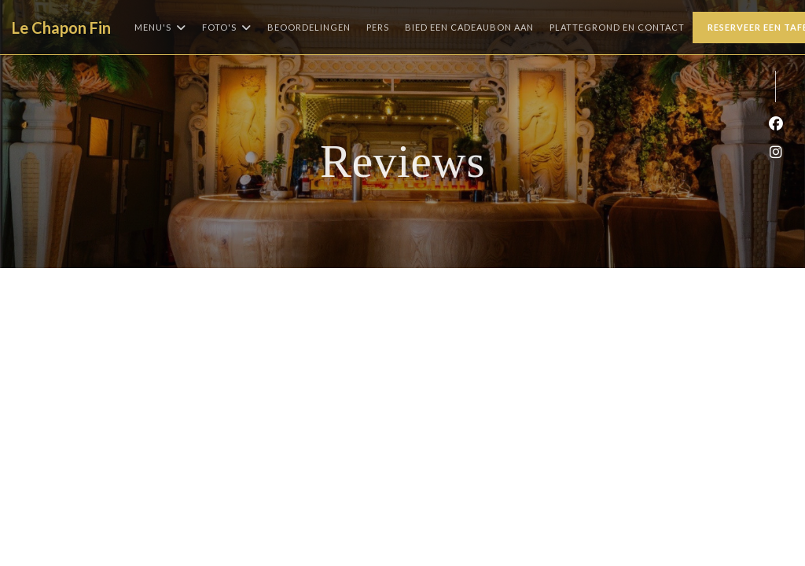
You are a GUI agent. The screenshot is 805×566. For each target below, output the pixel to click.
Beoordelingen (309, 27)
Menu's (160, 27)
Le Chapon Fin (61, 27)
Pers (377, 27)
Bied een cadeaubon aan (469, 25)
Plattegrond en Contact (617, 27)
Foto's (227, 27)
